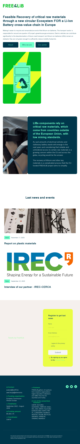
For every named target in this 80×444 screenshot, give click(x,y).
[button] (75, 6)
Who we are (27, 45)
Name (50, 324)
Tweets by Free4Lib (16, 338)
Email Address (52, 333)
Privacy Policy (59, 360)
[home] (13, 6)
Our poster (42, 45)
